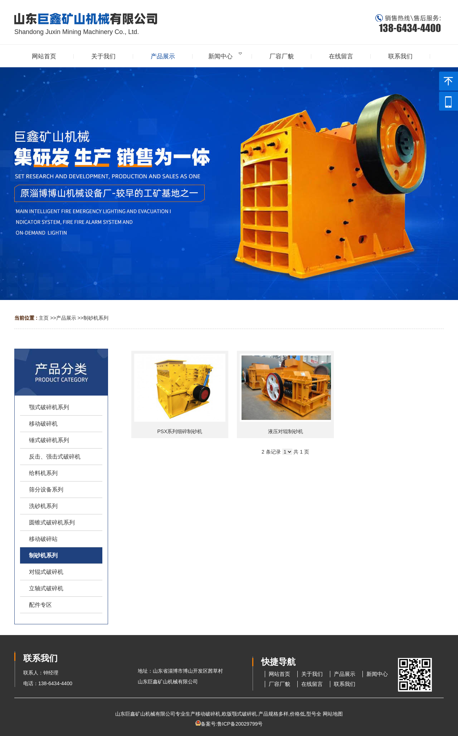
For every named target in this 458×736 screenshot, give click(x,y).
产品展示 (66, 318)
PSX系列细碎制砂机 (179, 431)
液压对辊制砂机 (285, 431)
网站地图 (333, 714)
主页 (44, 318)
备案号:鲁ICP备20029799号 (232, 724)
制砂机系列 (95, 318)
